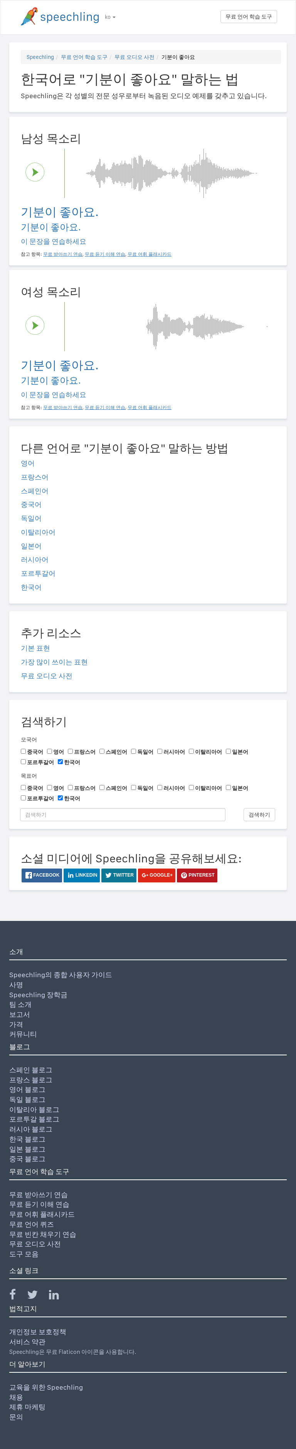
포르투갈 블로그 (34, 1119)
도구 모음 (24, 1254)
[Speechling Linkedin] (59, 1296)
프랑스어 (35, 477)
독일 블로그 (27, 1099)
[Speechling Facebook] (17, 1296)
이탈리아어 (38, 532)
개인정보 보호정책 (37, 1332)
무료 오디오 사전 (134, 57)
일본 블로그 (27, 1149)
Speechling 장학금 (38, 995)
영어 (28, 463)
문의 (16, 1417)
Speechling (40, 57)
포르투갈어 (38, 573)
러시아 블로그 (30, 1129)
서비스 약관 (27, 1342)
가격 (16, 1024)
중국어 (31, 504)
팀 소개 (20, 1004)
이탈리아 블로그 (34, 1109)
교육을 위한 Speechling (46, 1387)
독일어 (31, 518)
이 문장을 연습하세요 (53, 241)
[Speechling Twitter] (37, 1296)
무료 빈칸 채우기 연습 (42, 1234)
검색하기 (259, 815)
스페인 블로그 (30, 1070)
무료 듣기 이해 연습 (39, 1204)
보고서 (19, 1014)
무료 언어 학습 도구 (248, 16)
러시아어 (35, 559)
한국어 (31, 587)
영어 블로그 (27, 1089)
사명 (16, 985)
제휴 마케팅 (27, 1407)
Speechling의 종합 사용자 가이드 (60, 975)
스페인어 (35, 491)
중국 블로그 (27, 1159)
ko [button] (110, 17)
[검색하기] (122, 814)
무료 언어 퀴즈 (31, 1224)
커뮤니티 (23, 1034)
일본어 (31, 546)
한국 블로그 (27, 1139)
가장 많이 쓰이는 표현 (54, 662)
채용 (16, 1397)
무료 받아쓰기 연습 (38, 1195)
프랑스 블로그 (30, 1080)
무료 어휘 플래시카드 (42, 1214)
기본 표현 (35, 648)
